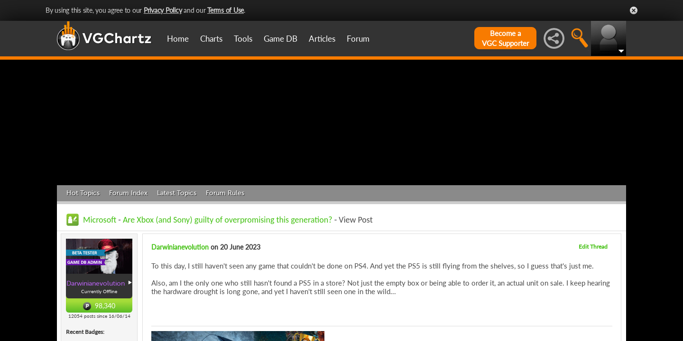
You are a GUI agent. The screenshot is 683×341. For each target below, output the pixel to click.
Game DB (280, 39)
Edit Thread (593, 246)
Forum (358, 39)
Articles (322, 39)
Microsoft (99, 220)
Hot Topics (83, 193)
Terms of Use (225, 10)
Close (633, 10)
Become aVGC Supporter (505, 38)
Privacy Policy (163, 10)
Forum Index (128, 193)
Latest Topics (176, 193)
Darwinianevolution (180, 247)
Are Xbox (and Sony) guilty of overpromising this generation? (227, 220)
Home (178, 39)
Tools (243, 39)
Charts (211, 39)
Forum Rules (225, 193)
